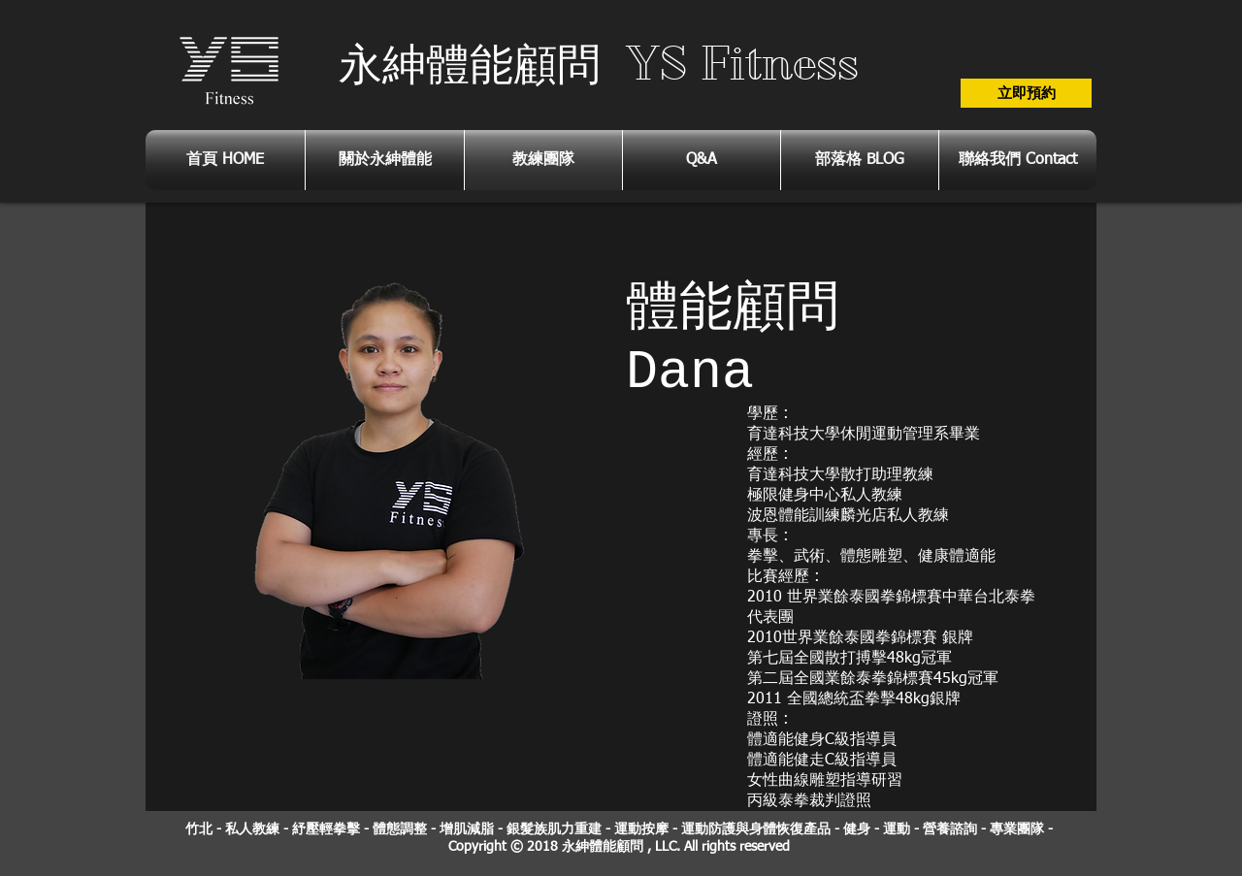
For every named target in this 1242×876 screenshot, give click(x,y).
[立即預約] (1026, 93)
